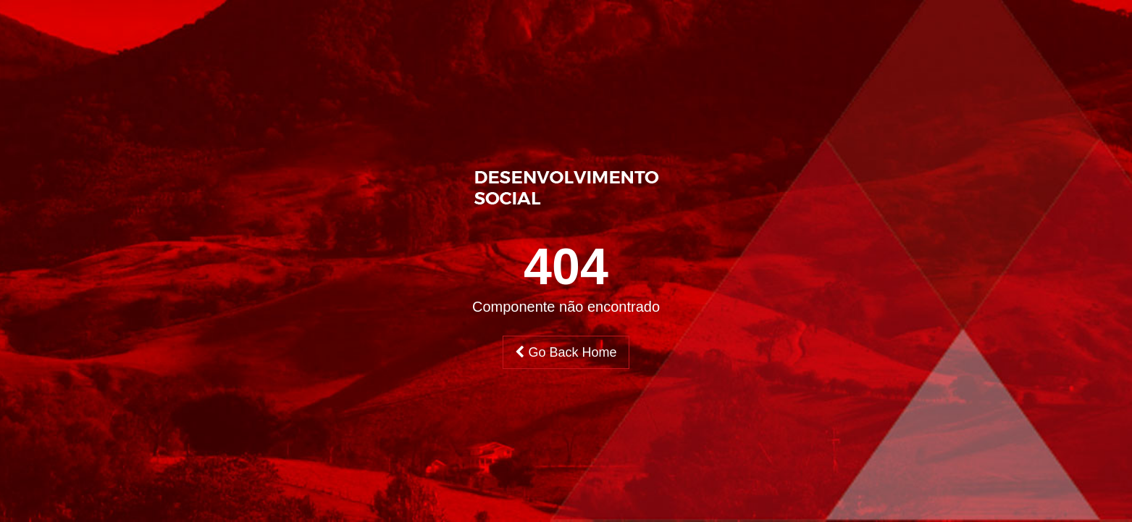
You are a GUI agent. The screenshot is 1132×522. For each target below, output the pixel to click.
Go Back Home (565, 352)
